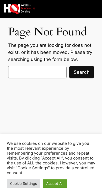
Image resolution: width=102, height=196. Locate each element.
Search (81, 72)
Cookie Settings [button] (23, 183)
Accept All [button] (54, 183)
